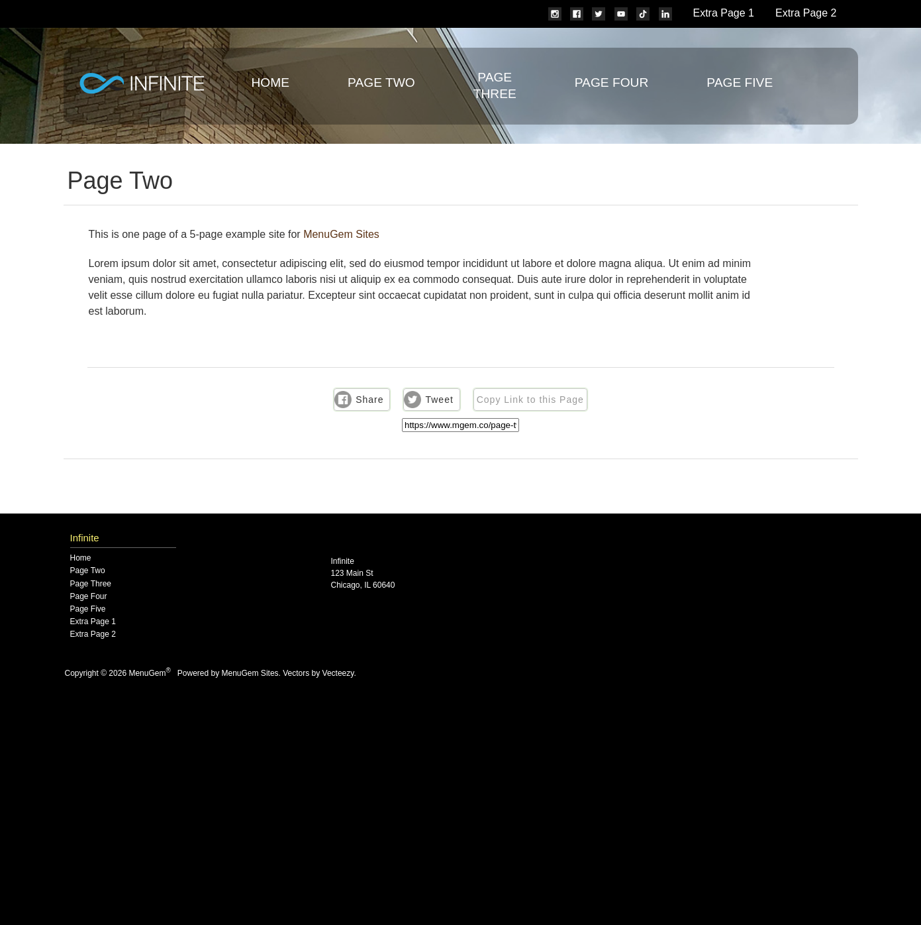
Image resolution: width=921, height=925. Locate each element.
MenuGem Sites (341, 234)
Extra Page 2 (806, 13)
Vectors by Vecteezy (318, 673)
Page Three (91, 584)
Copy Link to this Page (530, 399)
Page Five (739, 82)
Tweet (439, 399)
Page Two (381, 82)
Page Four (612, 82)
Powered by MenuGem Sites (228, 673)
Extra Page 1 (724, 13)
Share (369, 399)
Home (271, 82)
